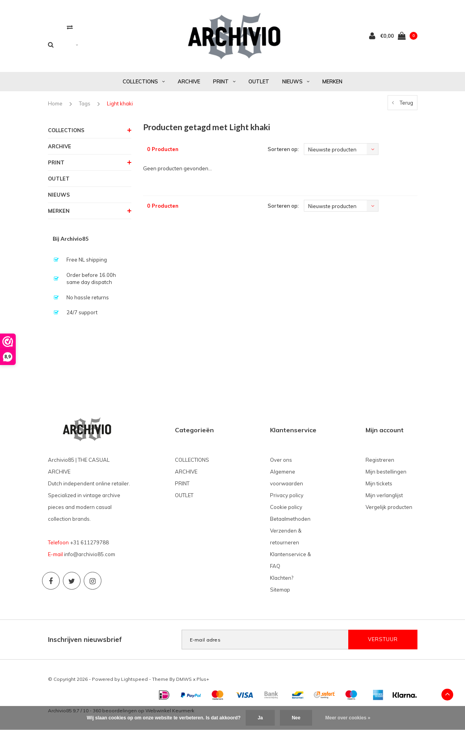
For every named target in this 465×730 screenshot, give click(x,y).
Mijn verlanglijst (384, 495)
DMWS (184, 679)
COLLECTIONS (144, 81)
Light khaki (120, 103)
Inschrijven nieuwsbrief (85, 639)
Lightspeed (134, 679)
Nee (296, 718)
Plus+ (203, 679)
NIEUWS (295, 81)
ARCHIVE (189, 81)
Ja (260, 718)
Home (55, 103)
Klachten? (281, 578)
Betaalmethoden (290, 519)
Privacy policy (286, 495)
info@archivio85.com (89, 554)
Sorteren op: (283, 149)
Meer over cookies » (348, 718)
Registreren (380, 460)
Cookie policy (286, 507)
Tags (84, 103)
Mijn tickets (379, 483)
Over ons (281, 460)
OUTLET (258, 81)
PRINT (224, 81)
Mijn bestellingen (386, 471)
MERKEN (332, 81)
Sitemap (280, 589)
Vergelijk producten (389, 507)
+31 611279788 (89, 542)
